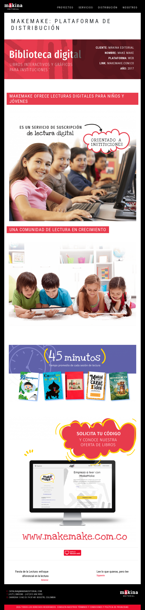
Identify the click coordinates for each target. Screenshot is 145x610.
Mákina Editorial (13, 6)
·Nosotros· (130, 7)
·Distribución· (107, 7)
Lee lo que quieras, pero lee (113, 571)
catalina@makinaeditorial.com (25, 591)
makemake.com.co (120, 63)
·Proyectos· (65, 7)
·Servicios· (86, 7)
